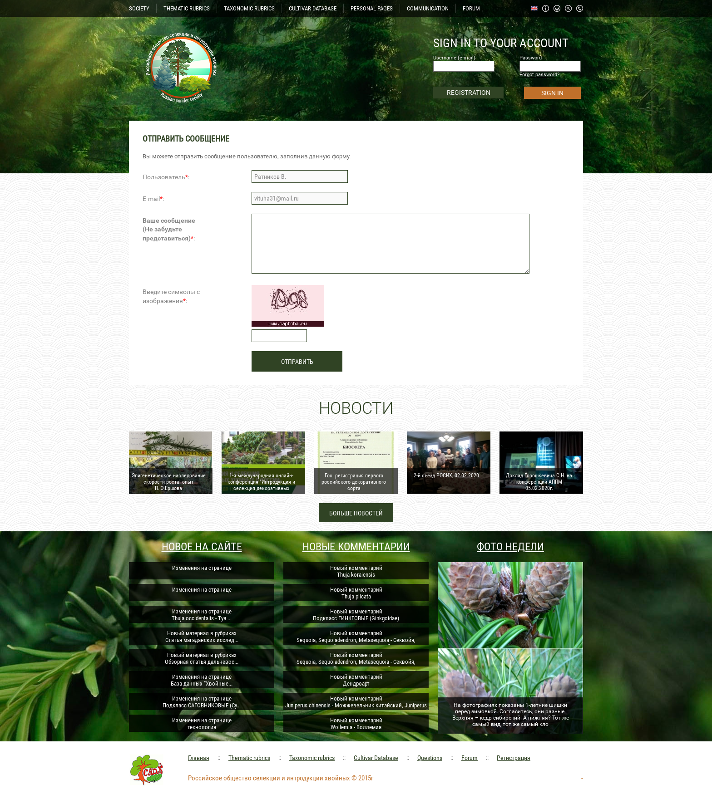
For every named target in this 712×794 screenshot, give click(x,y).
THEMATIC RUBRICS (186, 8)
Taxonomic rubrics (312, 757)
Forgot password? (539, 75)
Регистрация (513, 757)
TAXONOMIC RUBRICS (249, 8)
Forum (469, 757)
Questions (429, 757)
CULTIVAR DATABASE (312, 8)
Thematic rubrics (249, 757)
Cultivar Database (376, 757)
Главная (198, 757)
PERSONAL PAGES (372, 8)
